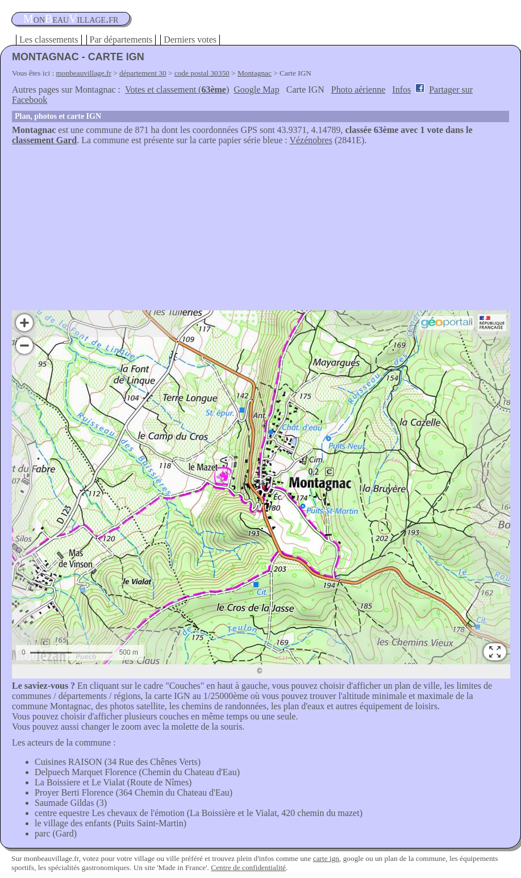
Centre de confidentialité (248, 867)
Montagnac (254, 73)
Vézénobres (310, 140)
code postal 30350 (202, 73)
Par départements (121, 39)
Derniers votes (190, 39)
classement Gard (44, 140)
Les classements (48, 39)
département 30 (142, 73)
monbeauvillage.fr (83, 73)
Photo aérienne (358, 89)
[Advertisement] (260, 230)
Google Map (256, 89)
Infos (401, 89)
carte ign (326, 858)
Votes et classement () (177, 89)
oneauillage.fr (70, 19)
